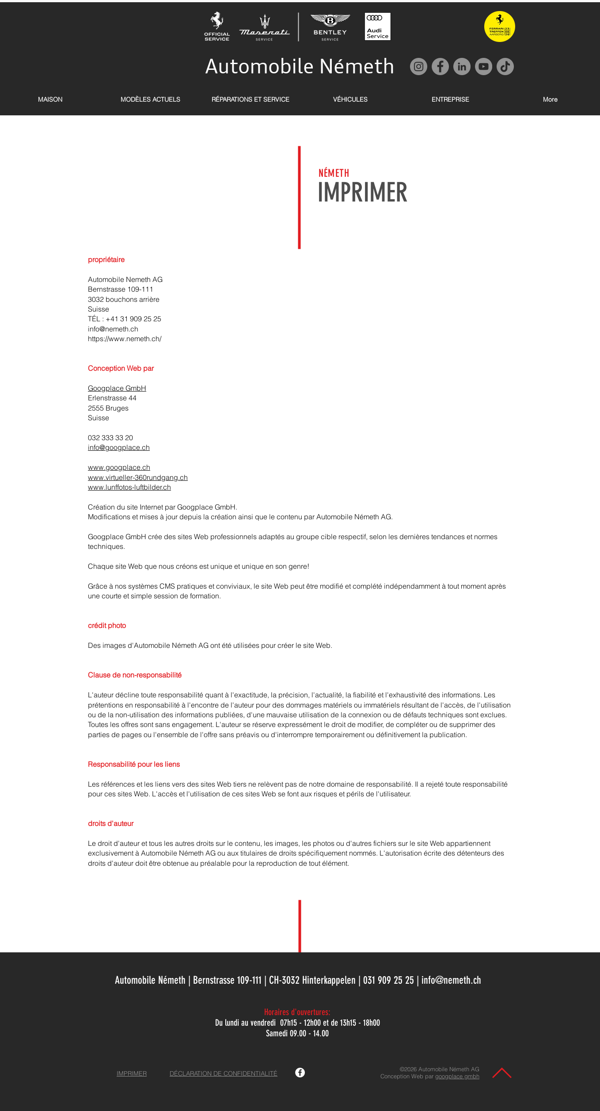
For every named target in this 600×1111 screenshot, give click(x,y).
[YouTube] (483, 66)
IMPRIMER (132, 1073)
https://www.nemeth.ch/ (124, 338)
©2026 (409, 1069)
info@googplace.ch (119, 447)
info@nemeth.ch (113, 328)
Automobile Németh (300, 66)
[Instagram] (418, 66)
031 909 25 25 (388, 980)
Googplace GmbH (117, 388)
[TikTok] (505, 66)
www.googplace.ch (119, 467)
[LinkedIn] (462, 66)
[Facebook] (440, 66)
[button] (150, 99)
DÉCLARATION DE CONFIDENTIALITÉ (223, 1073)
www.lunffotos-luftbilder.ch (129, 487)
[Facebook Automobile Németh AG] (300, 1072)
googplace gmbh (457, 1076)
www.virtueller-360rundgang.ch (138, 477)
